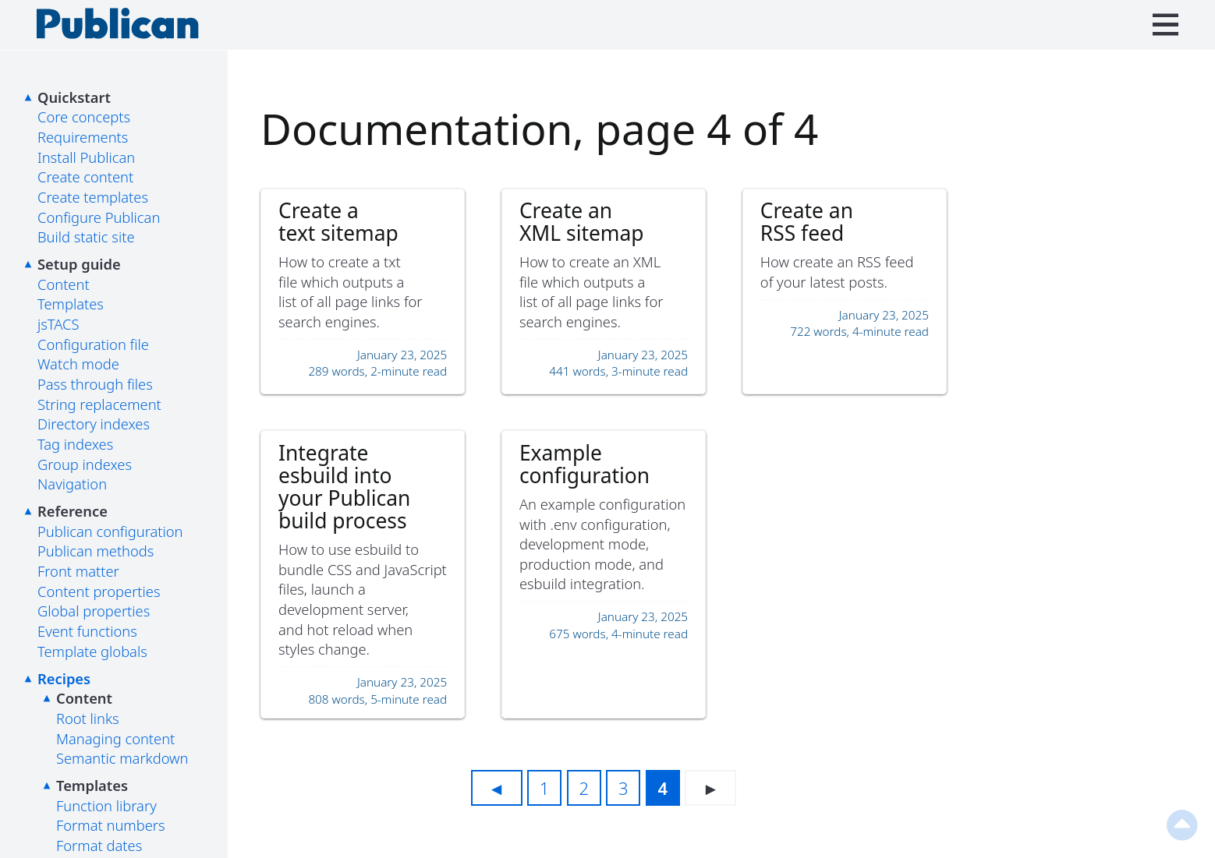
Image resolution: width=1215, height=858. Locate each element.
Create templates (92, 197)
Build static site (86, 236)
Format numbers (110, 825)
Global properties (93, 610)
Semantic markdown (122, 758)
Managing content (115, 738)
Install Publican (86, 157)
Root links (87, 718)
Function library (106, 805)
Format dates (99, 845)
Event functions (87, 631)
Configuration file (93, 344)
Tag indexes (75, 444)
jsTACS (58, 324)
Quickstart (74, 97)
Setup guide (79, 264)
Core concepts (83, 116)
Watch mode (78, 363)
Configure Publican (98, 217)
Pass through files (95, 384)
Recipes (63, 678)
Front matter (78, 571)
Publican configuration (110, 531)
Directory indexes (93, 423)
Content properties (99, 591)
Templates (70, 303)
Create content (85, 176)
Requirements (82, 137)
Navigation (72, 483)
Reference (72, 511)
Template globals (92, 651)
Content (63, 284)
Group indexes (84, 464)
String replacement (99, 404)
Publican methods (95, 550)
